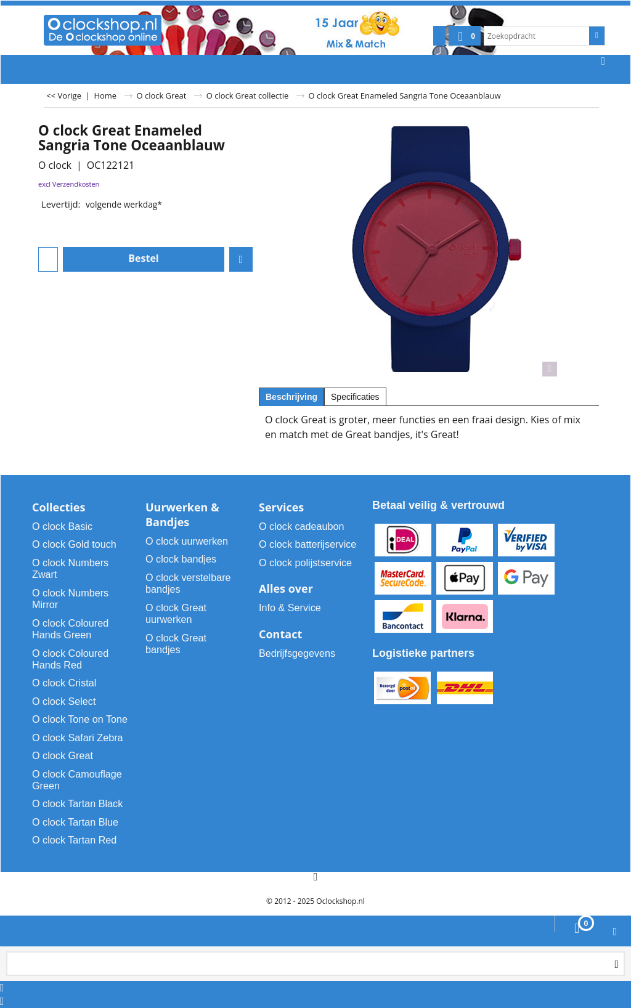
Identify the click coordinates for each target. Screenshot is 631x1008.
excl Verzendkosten (68, 184)
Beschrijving (291, 397)
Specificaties (355, 397)
